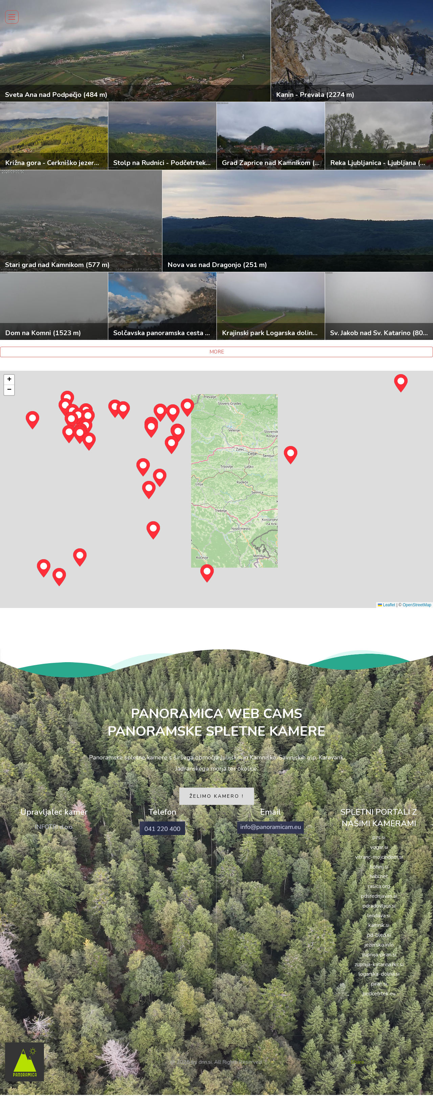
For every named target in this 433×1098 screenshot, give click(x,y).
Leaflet (386, 605)
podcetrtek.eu (379, 996)
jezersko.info (379, 948)
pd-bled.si (379, 938)
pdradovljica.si (379, 909)
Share (357, 1065)
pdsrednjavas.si (379, 899)
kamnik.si (378, 928)
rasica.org (379, 889)
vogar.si (379, 850)
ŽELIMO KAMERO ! (216, 799)
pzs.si (378, 840)
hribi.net (379, 879)
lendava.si (378, 918)
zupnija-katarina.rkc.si (379, 967)
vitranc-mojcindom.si (379, 860)
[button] (149, 490)
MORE (216, 351)
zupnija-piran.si (379, 957)
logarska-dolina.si (379, 977)
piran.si (379, 987)
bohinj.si (379, 869)
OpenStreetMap (417, 605)
